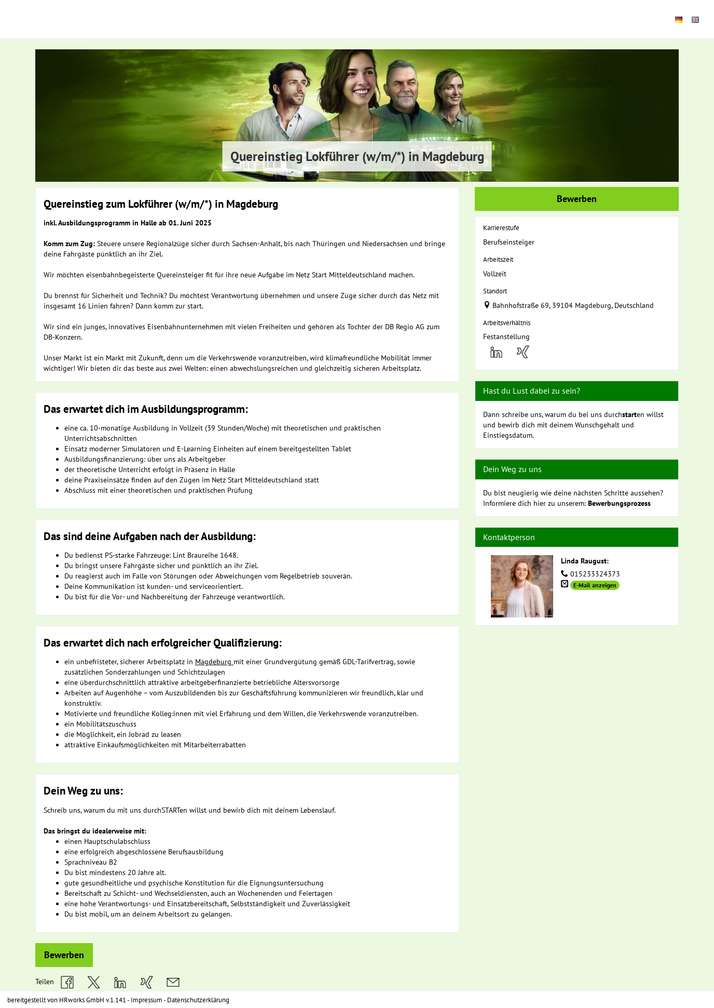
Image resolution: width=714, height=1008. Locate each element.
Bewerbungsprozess (619, 503)
